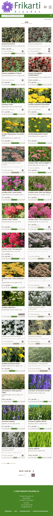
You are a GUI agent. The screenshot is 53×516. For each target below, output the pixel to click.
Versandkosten (25, 511)
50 (10, 463)
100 (12, 463)
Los (33, 475)
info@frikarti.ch (26, 507)
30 (8, 463)
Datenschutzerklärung (40, 511)
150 (14, 463)
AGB (15, 511)
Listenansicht (48, 19)
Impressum (8, 511)
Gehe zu (20, 475)
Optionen (21, 314)
